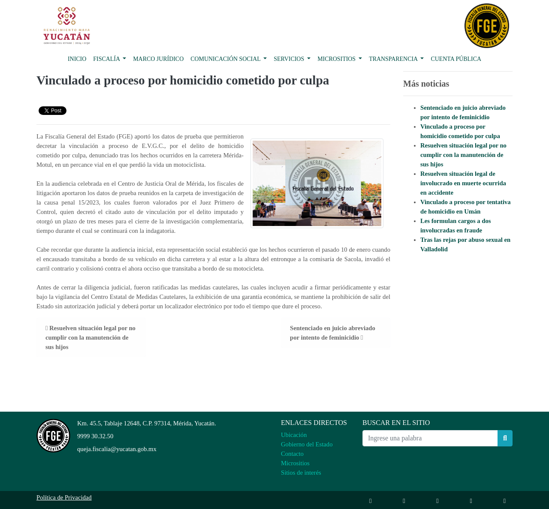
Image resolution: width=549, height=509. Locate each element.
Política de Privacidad (64, 497)
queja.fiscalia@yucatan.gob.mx (117, 449)
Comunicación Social (226, 59)
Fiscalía (107, 59)
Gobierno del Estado (306, 444)
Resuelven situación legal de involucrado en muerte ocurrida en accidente (463, 183)
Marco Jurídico (158, 59)
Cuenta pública (456, 59)
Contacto (292, 453)
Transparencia (394, 59)
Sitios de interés (301, 472)
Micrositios (337, 59)
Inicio (77, 59)
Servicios (289, 59)
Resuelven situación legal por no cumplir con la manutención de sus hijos (463, 155)
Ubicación (294, 434)
